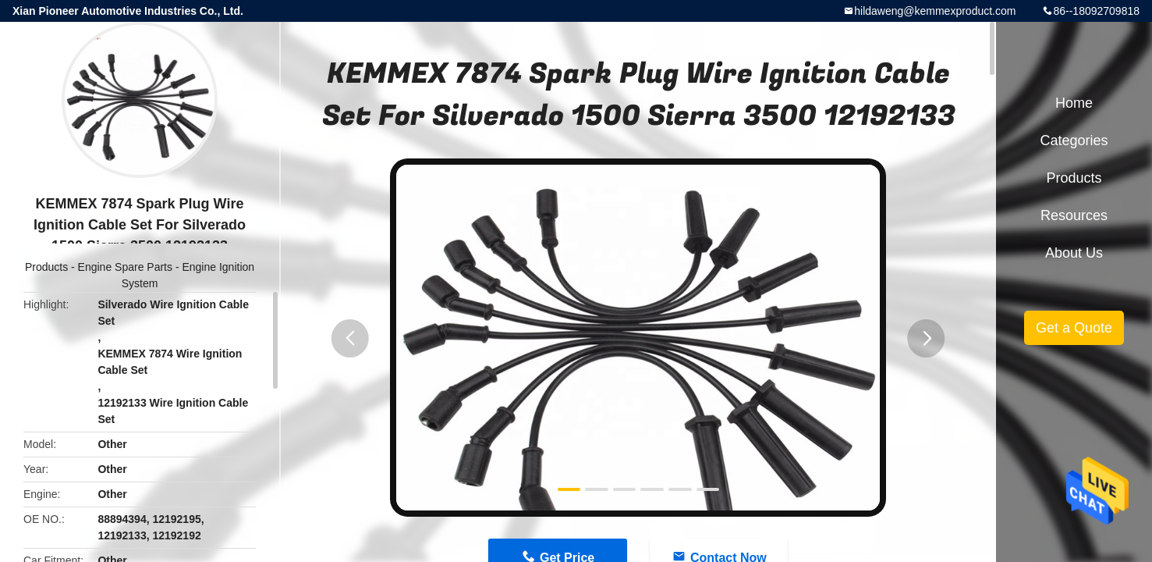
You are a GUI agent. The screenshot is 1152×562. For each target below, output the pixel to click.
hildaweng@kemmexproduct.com (935, 11)
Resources (1074, 215)
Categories (1074, 140)
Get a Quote (1074, 328)
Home (1074, 103)
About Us (1074, 253)
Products (46, 267)
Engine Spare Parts (125, 267)
